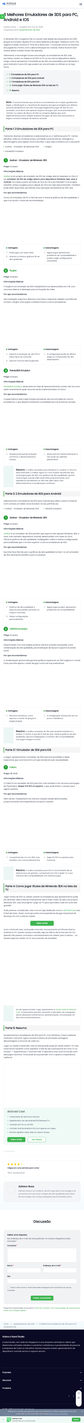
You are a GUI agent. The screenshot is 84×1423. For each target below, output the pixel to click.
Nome (10, 1265)
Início (6, 1324)
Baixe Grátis (42, 923)
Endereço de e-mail (52, 1265)
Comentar (12, 1245)
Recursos (42, 1380)
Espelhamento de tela (29, 29)
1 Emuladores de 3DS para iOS (24, 81)
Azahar (7, 176)
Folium (13, 767)
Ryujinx (48, 146)
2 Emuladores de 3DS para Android (26, 78)
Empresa (42, 1372)
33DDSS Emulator (53, 508)
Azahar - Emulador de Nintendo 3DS (22, 146)
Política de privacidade (58, 1414)
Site (8, 1276)
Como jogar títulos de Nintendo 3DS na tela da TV (33, 85)
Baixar (76, 1420)
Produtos (42, 1388)
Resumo (14, 90)
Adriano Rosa (26, 1186)
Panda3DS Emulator (14, 151)
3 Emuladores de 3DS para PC (24, 74)
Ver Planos (37, 1139)
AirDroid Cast (69, 910)
